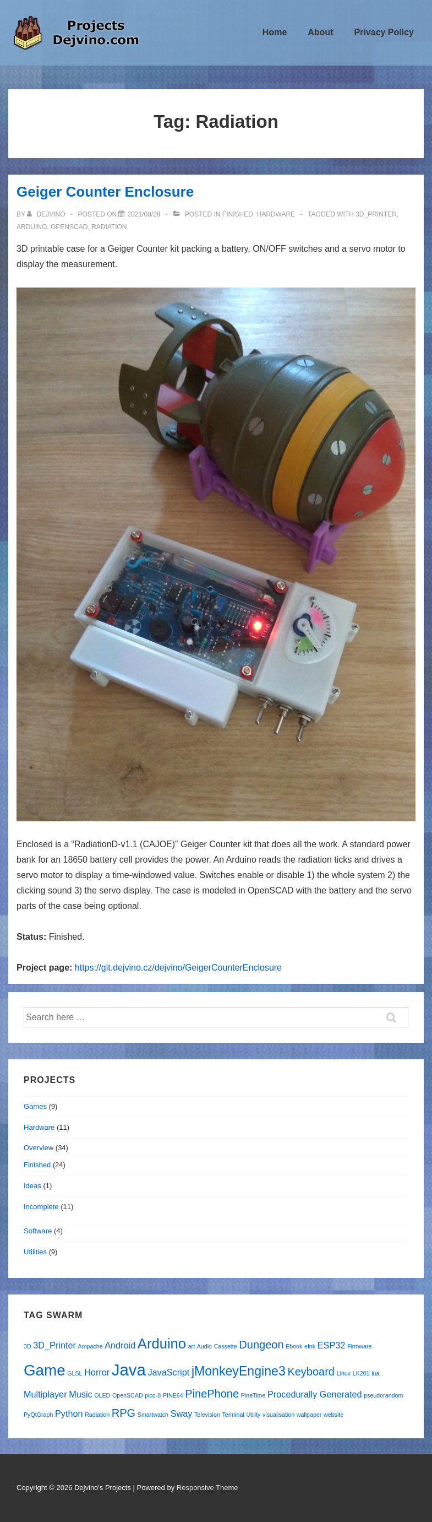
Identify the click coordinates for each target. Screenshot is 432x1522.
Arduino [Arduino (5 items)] (162, 1343)
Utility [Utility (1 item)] (253, 1414)
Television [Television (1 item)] (207, 1414)
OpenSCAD (69, 227)
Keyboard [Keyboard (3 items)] (311, 1372)
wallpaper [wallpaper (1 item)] (309, 1414)
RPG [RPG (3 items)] (123, 1413)
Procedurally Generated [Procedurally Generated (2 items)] (314, 1394)
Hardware (276, 214)
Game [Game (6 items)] (44, 1370)
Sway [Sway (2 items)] (182, 1413)
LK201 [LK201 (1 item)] (361, 1373)
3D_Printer (376, 214)
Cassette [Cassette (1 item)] (225, 1346)
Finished (237, 214)
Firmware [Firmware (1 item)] (359, 1346)
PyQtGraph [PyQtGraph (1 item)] (38, 1414)
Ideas (32, 1186)
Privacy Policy (384, 32)
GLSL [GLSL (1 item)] (74, 1373)
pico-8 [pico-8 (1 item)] (153, 1395)
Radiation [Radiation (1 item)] (97, 1414)
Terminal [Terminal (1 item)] (233, 1414)
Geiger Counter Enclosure (105, 191)
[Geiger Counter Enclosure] (143, 214)
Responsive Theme (207, 1487)
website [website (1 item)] (333, 1414)
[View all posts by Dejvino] (47, 214)
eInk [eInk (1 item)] (309, 1346)
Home (275, 32)
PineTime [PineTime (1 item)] (253, 1395)
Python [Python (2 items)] (69, 1413)
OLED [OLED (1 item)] (102, 1395)
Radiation (109, 227)
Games (35, 1106)
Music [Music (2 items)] (80, 1394)
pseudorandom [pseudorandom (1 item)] (383, 1395)
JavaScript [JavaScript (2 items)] (168, 1372)
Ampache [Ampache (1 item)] (90, 1346)
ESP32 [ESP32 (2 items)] (332, 1345)
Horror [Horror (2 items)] (97, 1372)
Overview (38, 1148)
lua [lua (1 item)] (375, 1373)
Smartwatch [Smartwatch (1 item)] (153, 1414)
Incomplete (41, 1207)
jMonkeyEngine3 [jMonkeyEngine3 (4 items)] (239, 1371)
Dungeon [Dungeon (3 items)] (261, 1345)
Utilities (35, 1252)
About (320, 32)
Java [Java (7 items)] (129, 1370)
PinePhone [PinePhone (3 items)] (212, 1394)
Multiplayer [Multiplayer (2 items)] (45, 1394)
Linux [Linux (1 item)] (344, 1373)
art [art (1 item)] (191, 1346)
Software (38, 1231)
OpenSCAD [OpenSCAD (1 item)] (127, 1395)
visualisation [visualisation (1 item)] (278, 1414)
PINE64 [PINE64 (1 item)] (173, 1395)
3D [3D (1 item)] (27, 1346)
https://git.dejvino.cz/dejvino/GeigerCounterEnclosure (178, 967)
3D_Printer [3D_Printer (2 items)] (54, 1345)
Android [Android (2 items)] (120, 1345)
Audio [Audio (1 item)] (204, 1346)
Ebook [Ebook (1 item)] (294, 1346)
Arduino (32, 227)
